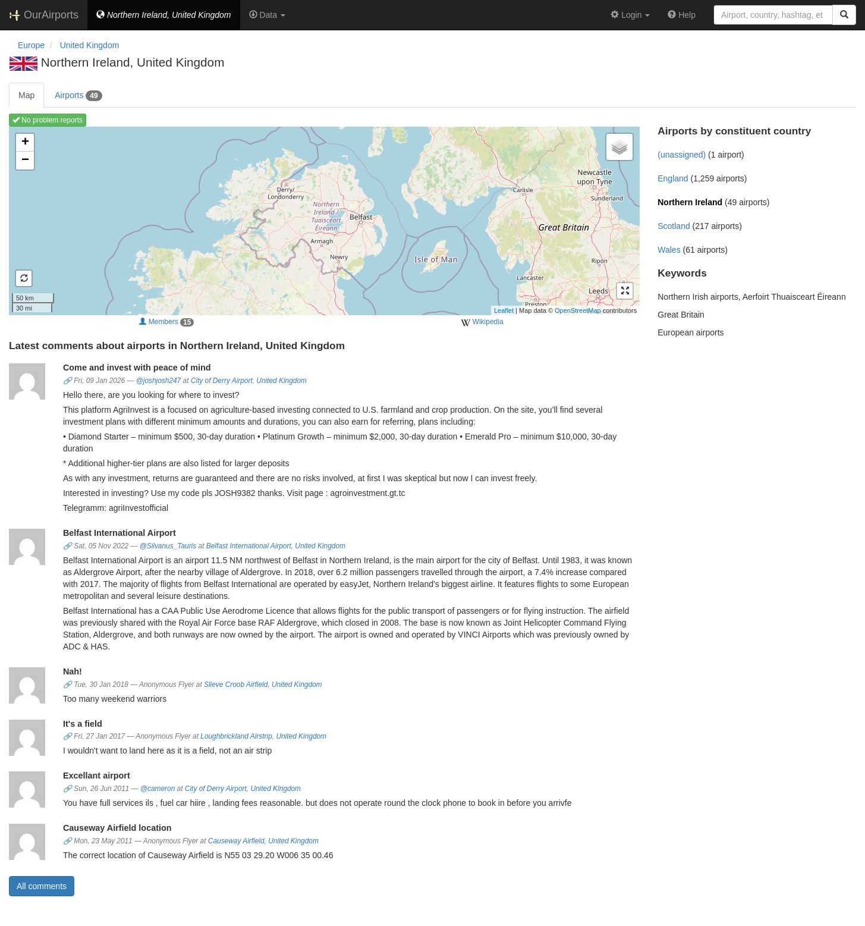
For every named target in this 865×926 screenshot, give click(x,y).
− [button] (25, 160)
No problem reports (47, 120)
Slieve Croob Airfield (236, 684)
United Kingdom (281, 380)
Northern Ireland (690, 202)
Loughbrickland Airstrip (236, 736)
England (673, 178)
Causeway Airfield (236, 841)
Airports (78, 95)
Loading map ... (323, 220)
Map (26, 95)
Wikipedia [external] (482, 322)
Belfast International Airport (248, 546)
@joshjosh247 (158, 380)
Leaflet (504, 310)
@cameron (157, 788)
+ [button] (25, 143)
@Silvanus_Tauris (168, 546)
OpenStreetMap (578, 310)
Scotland (674, 226)
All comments (42, 886)
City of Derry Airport (222, 380)
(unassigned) (682, 154)
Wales (669, 250)
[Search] (844, 15)
